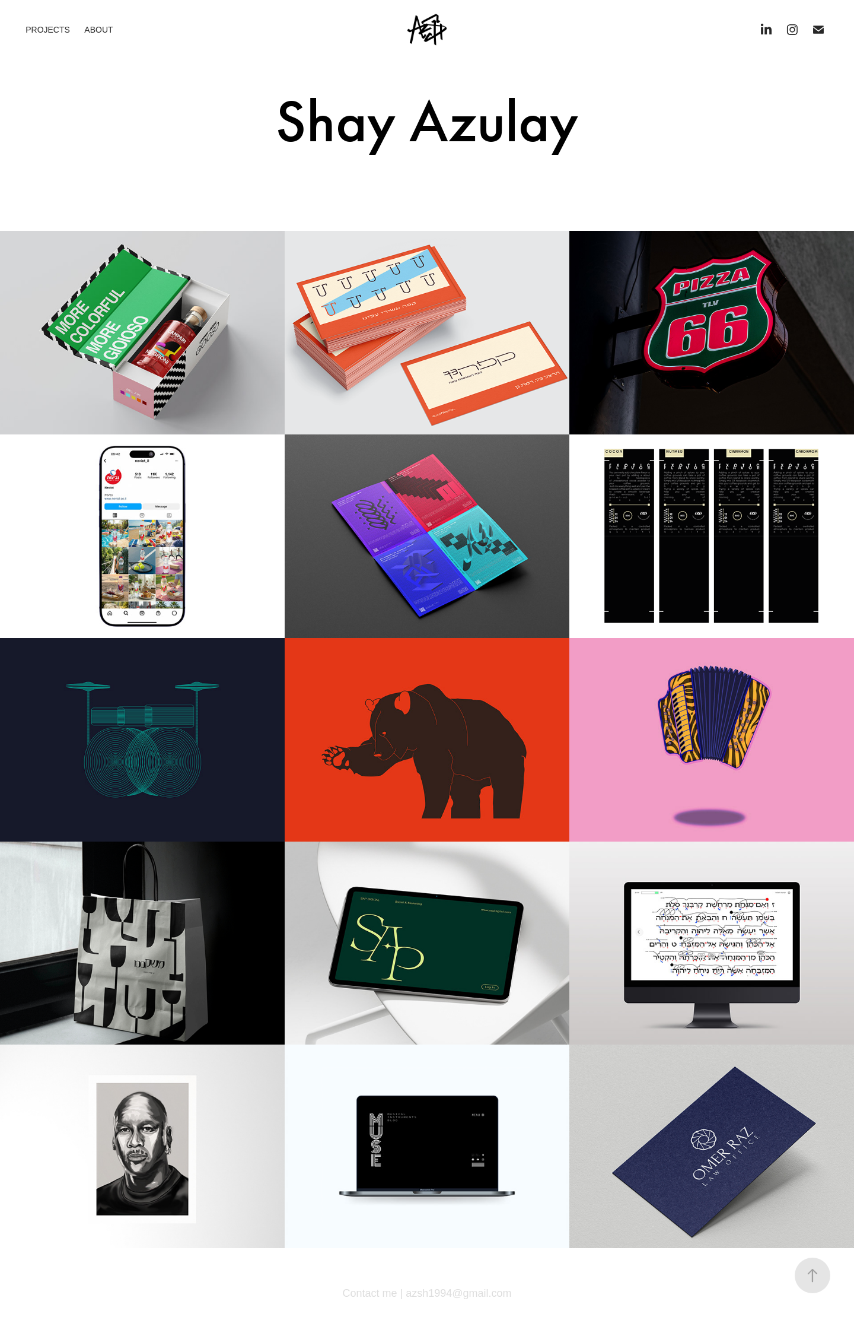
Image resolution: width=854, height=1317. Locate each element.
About (98, 29)
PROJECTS (48, 29)
